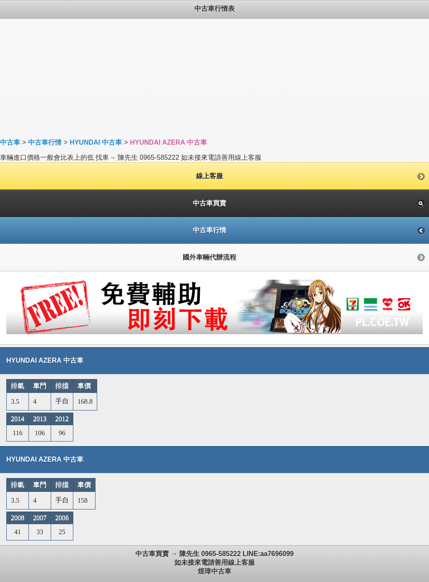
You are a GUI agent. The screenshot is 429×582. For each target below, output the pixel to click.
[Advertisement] (214, 77)
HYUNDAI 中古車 (96, 142)
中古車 (10, 142)
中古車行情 (45, 142)
